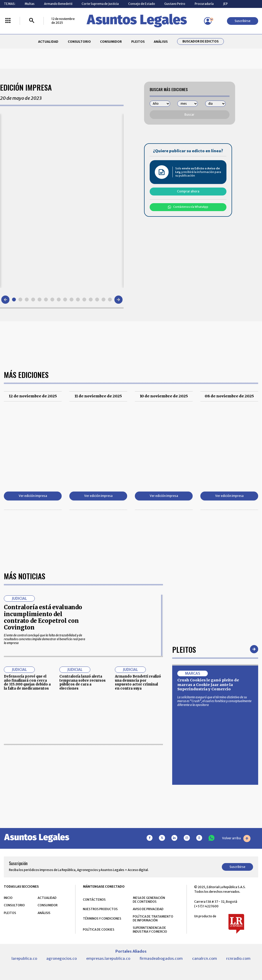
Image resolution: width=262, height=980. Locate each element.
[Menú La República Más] (8, 21)
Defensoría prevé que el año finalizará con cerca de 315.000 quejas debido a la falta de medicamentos (27, 682)
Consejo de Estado (141, 4)
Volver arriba (236, 838)
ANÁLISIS (161, 41)
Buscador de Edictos (200, 41)
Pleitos (184, 649)
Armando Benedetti (58, 4)
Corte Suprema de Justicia (100, 4)
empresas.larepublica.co (108, 958)
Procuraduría (204, 4)
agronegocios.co (61, 958)
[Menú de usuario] (207, 21)
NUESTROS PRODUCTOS (100, 909)
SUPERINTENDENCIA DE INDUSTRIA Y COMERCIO (150, 929)
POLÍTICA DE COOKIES (98, 929)
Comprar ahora (188, 191)
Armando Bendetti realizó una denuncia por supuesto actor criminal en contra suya (138, 682)
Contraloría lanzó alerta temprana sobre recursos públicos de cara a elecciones (82, 682)
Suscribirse (242, 21)
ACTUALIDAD (48, 41)
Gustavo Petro (174, 4)
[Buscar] (32, 21)
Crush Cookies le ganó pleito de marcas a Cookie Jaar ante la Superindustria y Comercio (208, 684)
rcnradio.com (238, 958)
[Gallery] (62, 201)
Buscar (189, 114)
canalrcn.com (204, 958)
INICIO (8, 898)
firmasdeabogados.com (161, 958)
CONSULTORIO (79, 41)
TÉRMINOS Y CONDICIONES (102, 918)
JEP (225, 4)
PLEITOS (138, 41)
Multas (30, 4)
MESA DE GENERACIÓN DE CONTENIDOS (149, 899)
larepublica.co (24, 958)
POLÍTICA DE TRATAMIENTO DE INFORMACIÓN (153, 918)
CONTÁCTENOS (94, 899)
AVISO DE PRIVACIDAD (148, 909)
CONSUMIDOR (111, 41)
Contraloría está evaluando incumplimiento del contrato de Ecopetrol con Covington (43, 617)
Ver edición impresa (33, 496)
